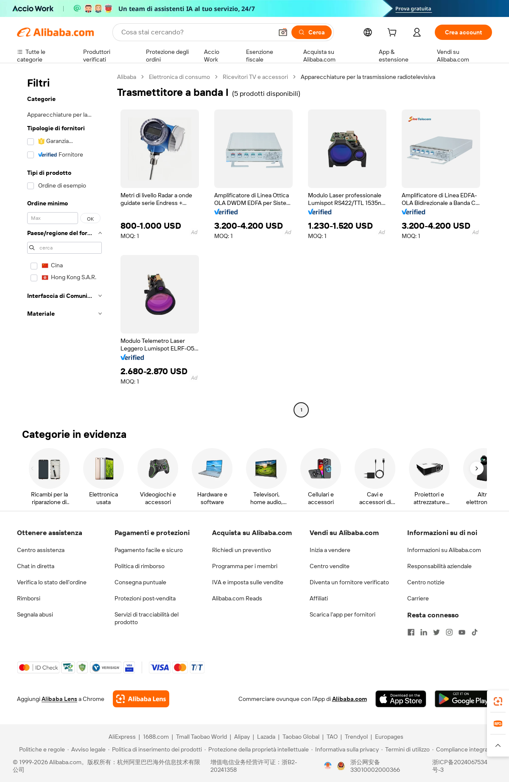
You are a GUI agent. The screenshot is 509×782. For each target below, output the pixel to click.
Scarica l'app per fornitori (342, 614)
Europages (389, 736)
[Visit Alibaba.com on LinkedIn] (424, 632)
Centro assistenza (40, 550)
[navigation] (64, 244)
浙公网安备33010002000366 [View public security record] (375, 766)
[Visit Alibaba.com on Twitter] (436, 632)
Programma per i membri (244, 566)
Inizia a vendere (330, 550)
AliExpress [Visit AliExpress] (122, 736)
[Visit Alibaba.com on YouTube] (462, 632)
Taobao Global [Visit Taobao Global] (300, 736)
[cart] (393, 33)
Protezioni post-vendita (145, 598)
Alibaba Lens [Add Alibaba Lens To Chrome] (59, 698)
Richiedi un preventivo (241, 550)
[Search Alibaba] (196, 32)
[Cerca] (311, 32)
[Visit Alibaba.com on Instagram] (449, 632)
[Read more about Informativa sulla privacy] (345, 749)
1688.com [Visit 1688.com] (156, 736)
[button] (283, 32)
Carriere (418, 598)
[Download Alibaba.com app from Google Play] (463, 698)
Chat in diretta (35, 566)
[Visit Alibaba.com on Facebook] (411, 632)
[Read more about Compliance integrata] (462, 749)
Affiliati (319, 598)
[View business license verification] (328, 766)
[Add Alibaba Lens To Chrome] (141, 698)
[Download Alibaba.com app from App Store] (400, 698)
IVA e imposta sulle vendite (247, 582)
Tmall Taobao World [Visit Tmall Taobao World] (201, 736)
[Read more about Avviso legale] (86, 749)
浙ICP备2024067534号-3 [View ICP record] (459, 766)
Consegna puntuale (140, 582)
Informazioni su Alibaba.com (444, 550)
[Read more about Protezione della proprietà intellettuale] (256, 749)
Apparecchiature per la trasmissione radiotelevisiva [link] (368, 76)
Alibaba (126, 76)
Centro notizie (426, 582)
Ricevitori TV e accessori (255, 76)
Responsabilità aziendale (439, 566)
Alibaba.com (349, 698)
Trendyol (356, 736)
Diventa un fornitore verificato (349, 582)
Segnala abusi (35, 614)
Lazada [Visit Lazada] (266, 736)
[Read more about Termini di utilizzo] (405, 749)
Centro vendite (330, 566)
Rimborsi (28, 598)
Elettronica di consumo (179, 76)
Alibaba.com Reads (237, 598)
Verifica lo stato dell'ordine (52, 582)
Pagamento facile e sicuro (149, 550)
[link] (498, 701)
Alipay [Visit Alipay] (242, 736)
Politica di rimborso (140, 566)
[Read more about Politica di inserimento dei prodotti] (155, 749)
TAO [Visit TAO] (332, 736)
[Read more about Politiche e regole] (41, 749)
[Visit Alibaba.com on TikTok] (474, 632)
